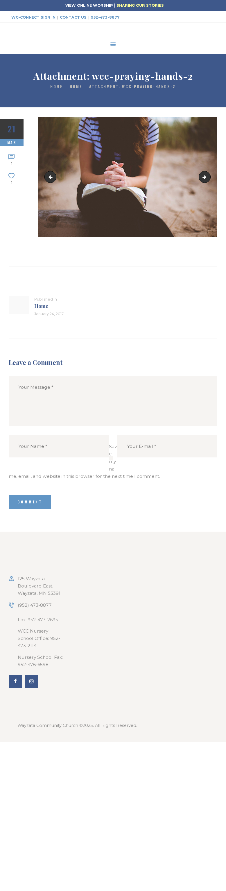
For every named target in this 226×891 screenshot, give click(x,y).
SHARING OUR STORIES (140, 5)
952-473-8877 (105, 17)
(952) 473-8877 (35, 605)
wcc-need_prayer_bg (208, 177)
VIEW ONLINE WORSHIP (89, 5)
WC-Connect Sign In (33, 17)
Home (56, 86)
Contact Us (73, 17)
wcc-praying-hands (51, 177)
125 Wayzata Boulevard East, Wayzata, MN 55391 (39, 586)
